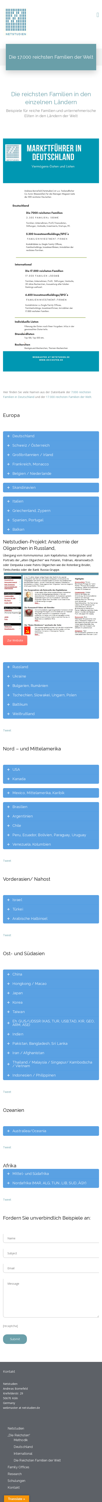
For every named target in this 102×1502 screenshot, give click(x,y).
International (23, 1453)
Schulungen (16, 1481)
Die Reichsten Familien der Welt (37, 1460)
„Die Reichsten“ (19, 1435)
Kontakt (14, 1487)
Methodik (21, 1440)
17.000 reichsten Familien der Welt (68, 397)
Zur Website (15, 640)
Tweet (7, 730)
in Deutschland (24, 397)
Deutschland (23, 1447)
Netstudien (16, 1428)
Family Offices (18, 1467)
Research (15, 1474)
